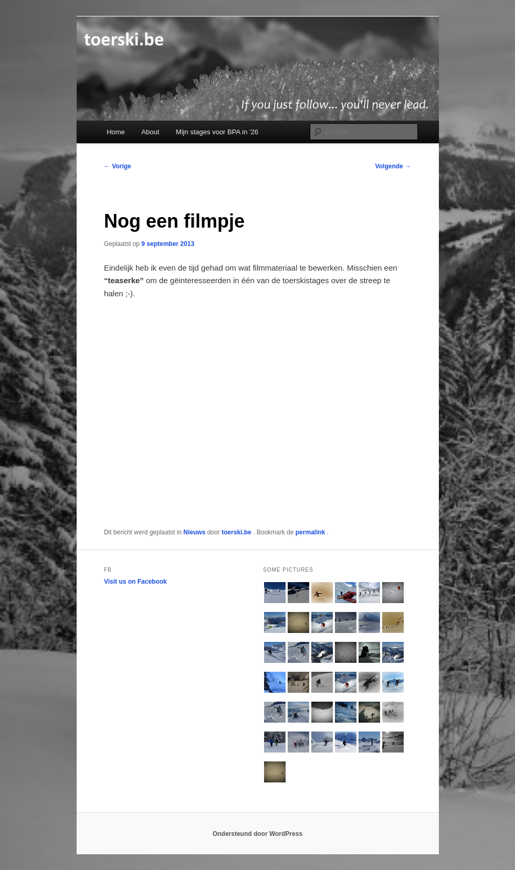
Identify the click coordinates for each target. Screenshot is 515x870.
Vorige (117, 166)
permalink (311, 532)
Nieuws (194, 532)
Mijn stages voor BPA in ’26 (217, 132)
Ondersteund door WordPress (257, 833)
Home (116, 132)
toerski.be (237, 532)
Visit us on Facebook (135, 581)
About (150, 132)
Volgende (393, 166)
